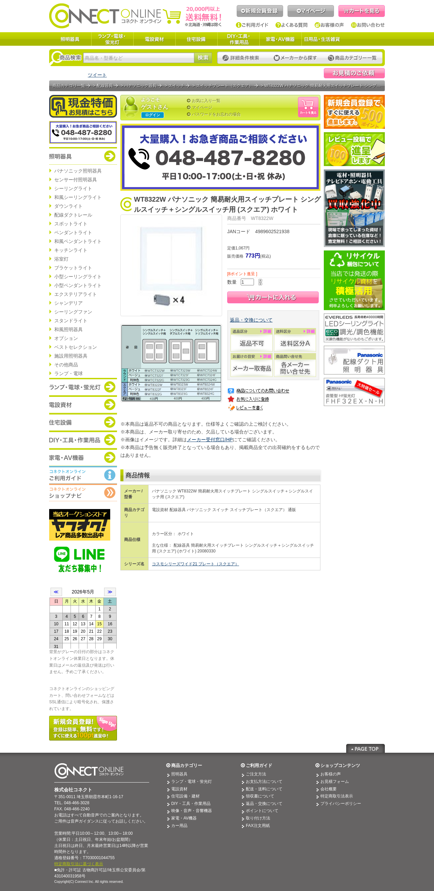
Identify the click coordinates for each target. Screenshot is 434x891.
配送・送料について (264, 789)
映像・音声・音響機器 (191, 810)
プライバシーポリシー (340, 803)
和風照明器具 (68, 329)
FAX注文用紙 (258, 825)
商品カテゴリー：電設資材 (83, 404)
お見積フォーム (334, 781)
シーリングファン (73, 312)
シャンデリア (68, 303)
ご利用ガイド (252, 25)
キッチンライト (70, 250)
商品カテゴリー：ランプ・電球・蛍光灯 (83, 387)
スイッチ (176, 85)
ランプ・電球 (68, 373)
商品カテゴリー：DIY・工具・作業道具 (83, 439)
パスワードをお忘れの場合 (216, 114)
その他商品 (66, 364)
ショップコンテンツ (340, 765)
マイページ (311, 11)
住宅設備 (196, 39)
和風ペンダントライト (78, 241)
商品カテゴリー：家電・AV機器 (83, 457)
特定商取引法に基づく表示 (78, 864)
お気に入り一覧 (206, 100)
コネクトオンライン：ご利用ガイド (83, 475)
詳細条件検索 (242, 58)
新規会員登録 (260, 11)
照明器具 (70, 39)
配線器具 (105, 85)
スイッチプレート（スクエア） (224, 85)
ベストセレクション (75, 347)
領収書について (260, 796)
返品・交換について (251, 320)
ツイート (97, 75)
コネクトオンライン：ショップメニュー (83, 492)
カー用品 (179, 825)
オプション (66, 338)
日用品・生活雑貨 (322, 39)
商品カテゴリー (186, 765)
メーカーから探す (295, 58)
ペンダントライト (73, 232)
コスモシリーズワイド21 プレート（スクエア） (195, 564)
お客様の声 (329, 25)
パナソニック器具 (140, 85)
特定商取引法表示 (336, 796)
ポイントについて (262, 810)
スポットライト (70, 223)
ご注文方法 (256, 774)
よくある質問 (291, 25)
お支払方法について (264, 781)
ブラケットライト (73, 267)
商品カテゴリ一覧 (69, 85)
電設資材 (154, 39)
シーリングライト (73, 188)
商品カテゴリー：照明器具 (83, 156)
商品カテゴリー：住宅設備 (83, 422)
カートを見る (361, 11)
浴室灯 (61, 259)
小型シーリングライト (78, 276)
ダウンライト (68, 206)
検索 (203, 58)
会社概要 (328, 789)
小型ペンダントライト (78, 285)
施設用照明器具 (70, 356)
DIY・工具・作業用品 (238, 39)
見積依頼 (354, 73)
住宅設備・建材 (185, 796)
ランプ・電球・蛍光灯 (112, 39)
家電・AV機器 (280, 39)
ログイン (152, 115)
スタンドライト (70, 320)
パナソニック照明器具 (78, 171)
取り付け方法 (258, 818)
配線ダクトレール (73, 215)
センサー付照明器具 (75, 179)
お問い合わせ (368, 25)
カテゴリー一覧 (352, 58)
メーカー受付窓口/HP (210, 439)
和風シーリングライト (78, 197)
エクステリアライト (75, 294)
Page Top (365, 748)
